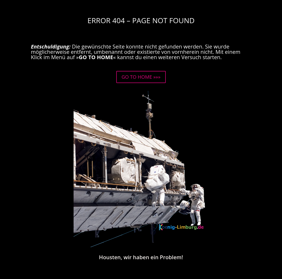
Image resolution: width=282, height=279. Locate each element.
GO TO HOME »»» (141, 77)
